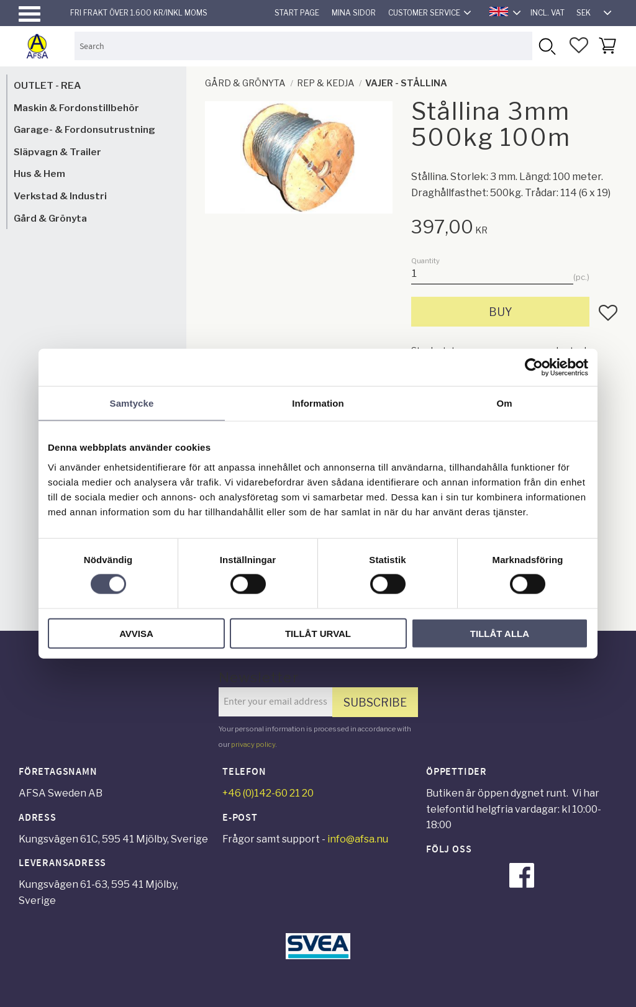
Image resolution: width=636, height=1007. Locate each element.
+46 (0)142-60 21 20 (268, 793)
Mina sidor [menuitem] (354, 12)
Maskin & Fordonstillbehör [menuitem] (76, 108)
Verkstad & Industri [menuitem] (60, 196)
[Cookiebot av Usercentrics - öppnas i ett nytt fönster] (533, 367)
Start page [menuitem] (297, 12)
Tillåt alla (499, 633)
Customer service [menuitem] (424, 12)
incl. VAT (547, 12)
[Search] (546, 46)
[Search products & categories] (303, 46)
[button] (29, 14)
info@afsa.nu (357, 839)
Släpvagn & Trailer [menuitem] (57, 152)
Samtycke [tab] (132, 403)
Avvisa (136, 633)
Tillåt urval (318, 633)
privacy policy (253, 744)
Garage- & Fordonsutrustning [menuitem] (84, 129)
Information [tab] (318, 403)
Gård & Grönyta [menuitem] (50, 218)
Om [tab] (504, 403)
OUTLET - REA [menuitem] (47, 85)
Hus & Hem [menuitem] (39, 173)
